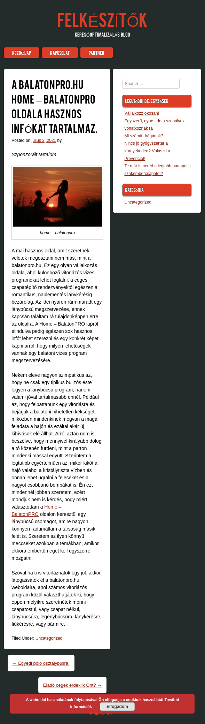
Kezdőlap (21, 52)
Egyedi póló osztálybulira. (41, 663)
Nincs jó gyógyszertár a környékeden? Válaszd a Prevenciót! (147, 151)
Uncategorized (49, 638)
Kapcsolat (60, 52)
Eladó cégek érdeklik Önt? (72, 685)
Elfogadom (117, 706)
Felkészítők (102, 18)
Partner (96, 52)
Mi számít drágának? (144, 136)
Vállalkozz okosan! (142, 113)
